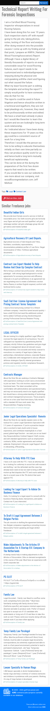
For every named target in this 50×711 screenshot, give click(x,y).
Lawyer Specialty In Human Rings (20, 667)
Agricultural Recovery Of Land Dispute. (22, 238)
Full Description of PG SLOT (13, 586)
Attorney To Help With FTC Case (19, 458)
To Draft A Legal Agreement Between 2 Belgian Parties (23, 517)
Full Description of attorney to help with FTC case (20, 480)
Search (43, 3)
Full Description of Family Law (14, 622)
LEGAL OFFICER (11, 332)
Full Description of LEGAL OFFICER (16, 366)
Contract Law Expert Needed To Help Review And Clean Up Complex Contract (23, 265)
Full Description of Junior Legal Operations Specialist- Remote (24, 449)
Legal (9, 191)
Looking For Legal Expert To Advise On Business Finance (22, 490)
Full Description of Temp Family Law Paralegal (19, 659)
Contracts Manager (13, 374)
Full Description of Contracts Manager (17, 408)
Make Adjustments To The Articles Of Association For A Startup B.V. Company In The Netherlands (24, 547)
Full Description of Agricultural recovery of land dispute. (22, 255)
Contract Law (20, 191)
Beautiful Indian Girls (14, 212)
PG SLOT (8, 577)
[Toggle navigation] (5, 2)
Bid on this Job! (13, 198)
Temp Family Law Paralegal (17, 631)
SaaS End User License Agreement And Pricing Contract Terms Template (22, 302)
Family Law (9, 594)
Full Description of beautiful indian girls (17, 229)
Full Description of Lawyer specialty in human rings (21, 682)
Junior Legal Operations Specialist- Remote (25, 416)
